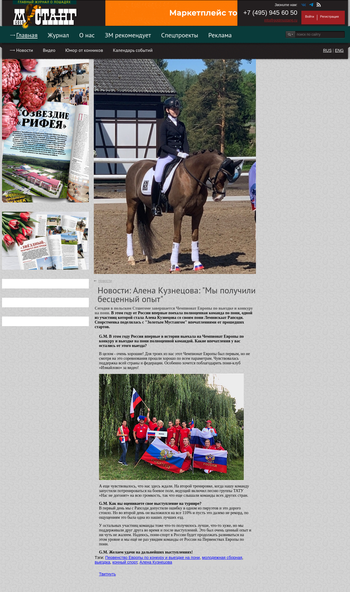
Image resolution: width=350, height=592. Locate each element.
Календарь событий (133, 50)
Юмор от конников (84, 50)
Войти (309, 16)
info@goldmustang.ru (280, 20)
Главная (27, 35)
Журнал (58, 35)
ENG (339, 50)
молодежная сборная (222, 557)
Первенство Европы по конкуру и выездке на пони (152, 557)
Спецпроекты (179, 35)
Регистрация (329, 16)
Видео (49, 50)
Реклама (220, 35)
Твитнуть (107, 574)
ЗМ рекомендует (128, 35)
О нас (87, 35)
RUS (327, 50)
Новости (24, 50)
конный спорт (124, 562)
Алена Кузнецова (156, 562)
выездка (102, 562)
